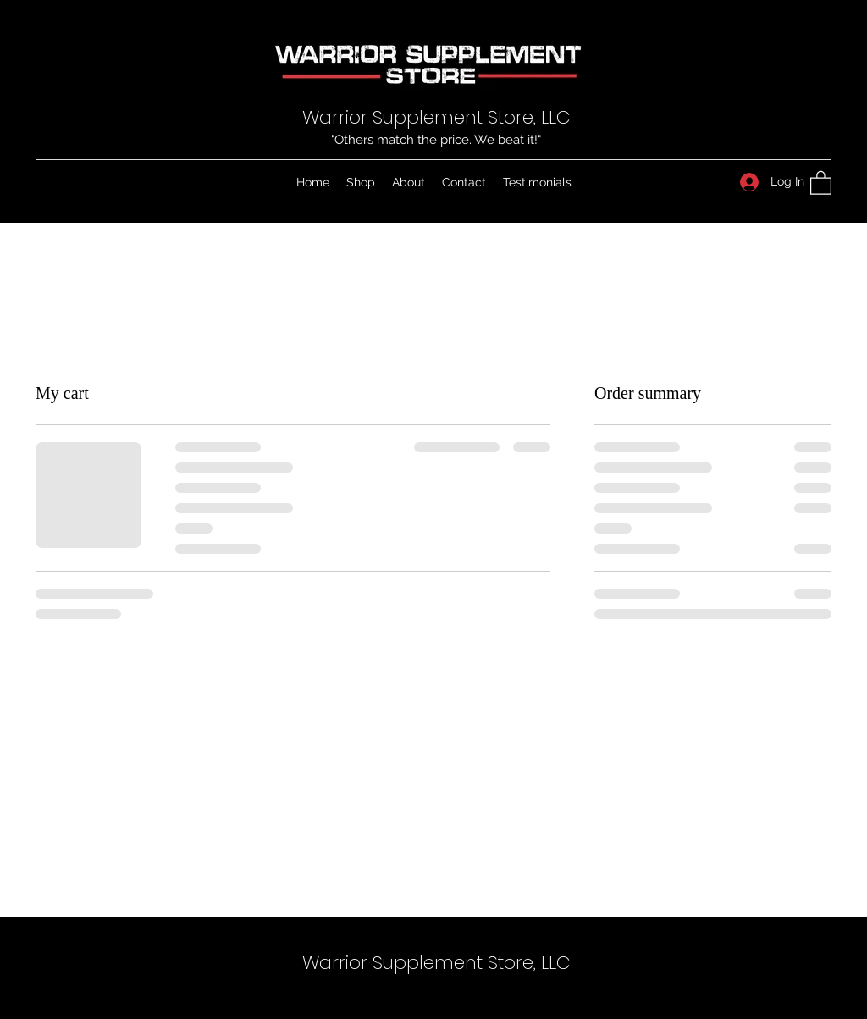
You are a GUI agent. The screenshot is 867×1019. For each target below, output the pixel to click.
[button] (820, 182)
